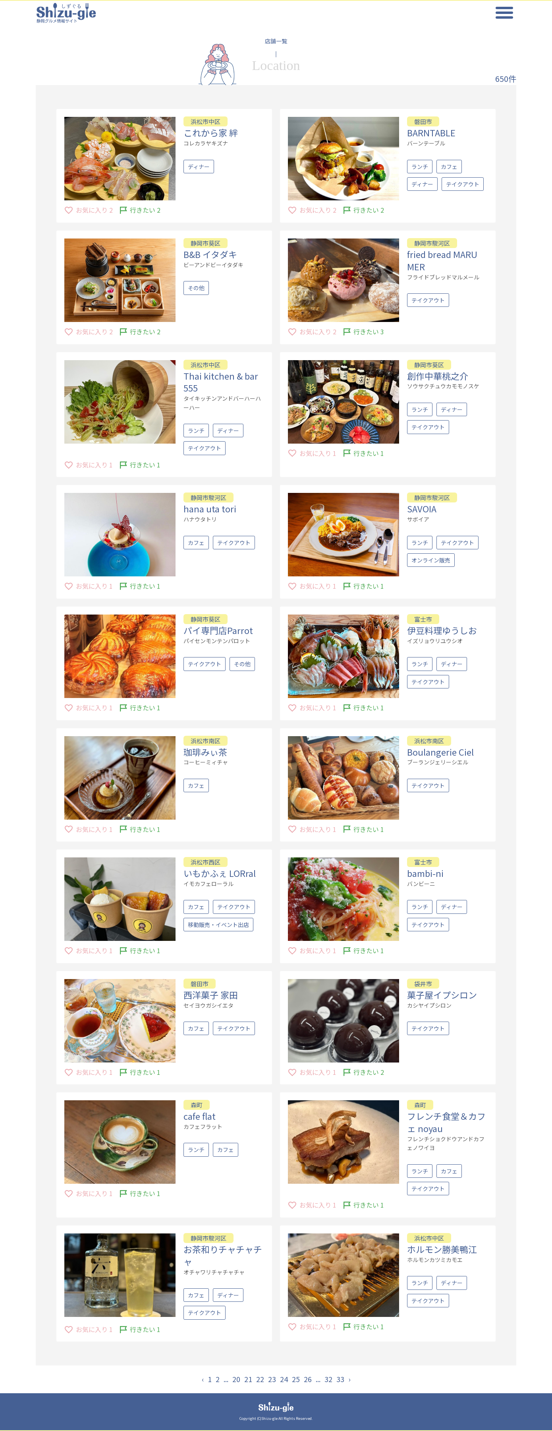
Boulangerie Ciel (440, 751)
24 (284, 1379)
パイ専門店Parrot (218, 630)
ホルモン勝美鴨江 (442, 1249)
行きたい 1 (145, 464)
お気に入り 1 (94, 464)
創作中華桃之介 (437, 375)
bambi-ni (425, 873)
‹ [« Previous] (203, 1379)
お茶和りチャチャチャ (222, 1255)
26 (308, 1379)
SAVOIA (421, 508)
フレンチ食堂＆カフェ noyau (446, 1121)
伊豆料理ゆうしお (442, 630)
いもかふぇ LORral (219, 873)
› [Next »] (349, 1379)
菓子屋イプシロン (442, 994)
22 (260, 1379)
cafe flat (199, 1115)
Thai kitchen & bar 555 (220, 381)
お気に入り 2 (94, 331)
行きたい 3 (368, 331)
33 (340, 1379)
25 (296, 1379)
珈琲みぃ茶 (205, 751)
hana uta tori (209, 508)
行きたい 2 (145, 331)
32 (328, 1379)
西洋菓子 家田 (210, 994)
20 (236, 1379)
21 (248, 1379)
